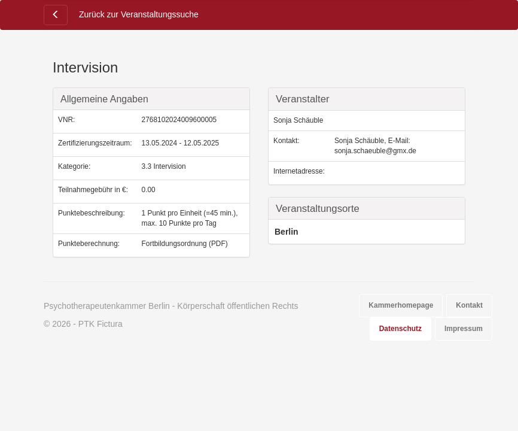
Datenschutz (400, 328)
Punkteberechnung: (89, 243)
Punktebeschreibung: (91, 213)
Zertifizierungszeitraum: (95, 143)
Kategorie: (74, 166)
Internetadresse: (299, 171)
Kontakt (469, 305)
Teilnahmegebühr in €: (93, 190)
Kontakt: (286, 140)
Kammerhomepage (400, 305)
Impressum (463, 328)
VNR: (66, 120)
